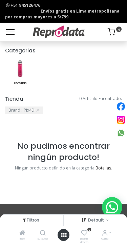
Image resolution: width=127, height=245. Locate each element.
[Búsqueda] (43, 233)
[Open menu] (63, 235)
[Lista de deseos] (84, 233)
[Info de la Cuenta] (105, 233)
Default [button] (96, 220)
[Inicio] (22, 233)
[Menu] (10, 32)
